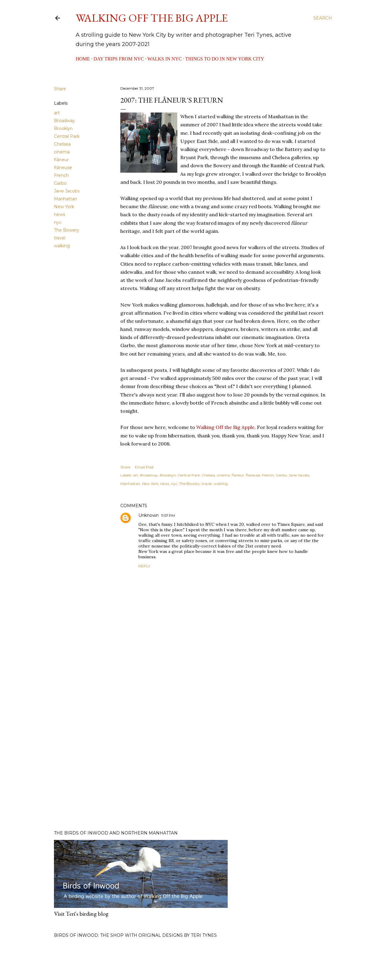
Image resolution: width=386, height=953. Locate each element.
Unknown (148, 515)
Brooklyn (63, 128)
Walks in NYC (164, 58)
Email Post (144, 467)
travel (59, 238)
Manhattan (65, 199)
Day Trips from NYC (118, 58)
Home (83, 58)
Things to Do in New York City (224, 58)
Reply (144, 566)
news (59, 214)
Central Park (67, 136)
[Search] (322, 18)
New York (64, 206)
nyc (58, 222)
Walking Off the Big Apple (152, 18)
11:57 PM (168, 515)
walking (62, 245)
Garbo (60, 183)
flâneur (61, 159)
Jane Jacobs (67, 191)
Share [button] (60, 88)
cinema (62, 152)
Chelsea (62, 144)
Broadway (64, 120)
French (61, 175)
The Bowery (66, 230)
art (57, 113)
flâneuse (63, 167)
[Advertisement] (223, 773)
